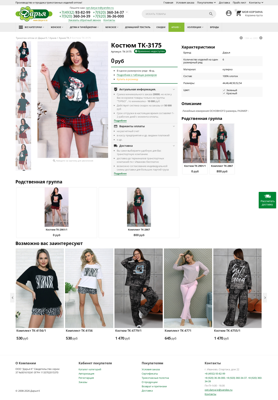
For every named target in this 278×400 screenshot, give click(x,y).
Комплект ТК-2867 (222, 166)
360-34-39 (74, 16)
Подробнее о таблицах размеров (137, 75)
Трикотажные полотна (155, 378)
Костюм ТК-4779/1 (128, 330)
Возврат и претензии (154, 386)
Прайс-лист (239, 2)
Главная (168, 2)
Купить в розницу (127, 79)
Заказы (83, 382)
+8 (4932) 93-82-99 (215, 373)
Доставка (224, 2)
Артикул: (116, 51)
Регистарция (86, 378)
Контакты (255, 2)
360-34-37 (108, 12)
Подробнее (120, 120)
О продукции (150, 382)
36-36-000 (108, 16)
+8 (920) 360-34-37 (236, 378)
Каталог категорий (90, 369)
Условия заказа (185, 2)
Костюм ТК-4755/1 (227, 330)
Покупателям (205, 2)
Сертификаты (150, 373)
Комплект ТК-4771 (178, 330)
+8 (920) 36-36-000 (215, 378)
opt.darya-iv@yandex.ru (100, 7)
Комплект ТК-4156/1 (31, 330)
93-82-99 (74, 12)
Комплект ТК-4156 (79, 330)
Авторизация (86, 373)
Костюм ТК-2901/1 (195, 166)
